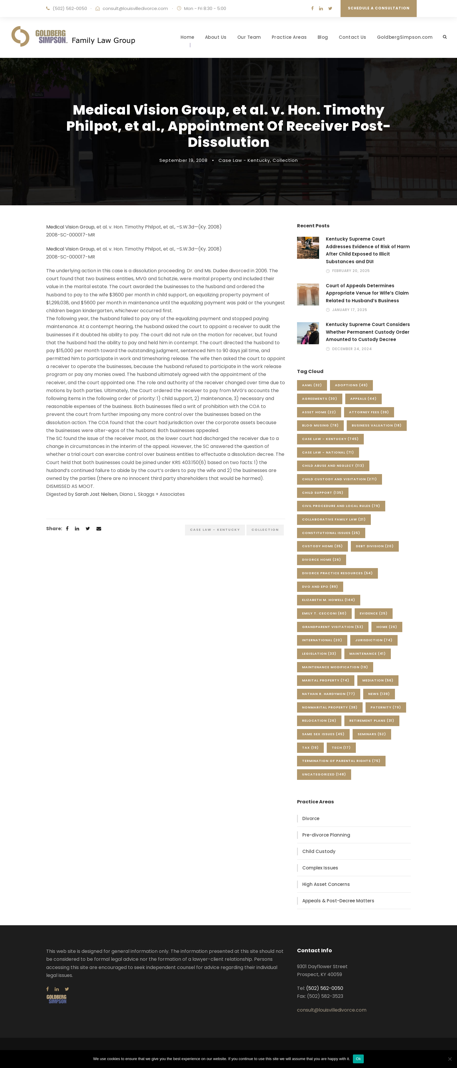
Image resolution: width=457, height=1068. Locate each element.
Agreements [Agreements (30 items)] (319, 398)
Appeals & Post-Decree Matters (338, 901)
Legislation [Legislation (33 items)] (319, 653)
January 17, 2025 (349, 309)
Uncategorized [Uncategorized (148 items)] (324, 774)
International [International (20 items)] (322, 640)
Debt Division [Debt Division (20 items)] (375, 546)
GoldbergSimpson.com (405, 37)
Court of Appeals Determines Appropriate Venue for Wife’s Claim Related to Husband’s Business (367, 293)
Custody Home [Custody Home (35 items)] (322, 546)
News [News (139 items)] (379, 693)
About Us (216, 37)
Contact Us (352, 37)
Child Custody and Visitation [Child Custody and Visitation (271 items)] (339, 479)
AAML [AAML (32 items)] (312, 385)
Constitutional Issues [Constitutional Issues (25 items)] (331, 532)
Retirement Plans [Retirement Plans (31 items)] (371, 720)
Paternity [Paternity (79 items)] (386, 707)
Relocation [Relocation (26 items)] (319, 720)
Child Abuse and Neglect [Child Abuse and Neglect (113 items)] (333, 465)
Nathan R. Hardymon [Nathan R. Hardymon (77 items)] (328, 693)
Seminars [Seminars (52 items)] (372, 734)
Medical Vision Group (70, 227)
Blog (323, 37)
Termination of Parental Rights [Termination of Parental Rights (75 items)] (341, 760)
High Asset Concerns (326, 884)
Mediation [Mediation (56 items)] (377, 680)
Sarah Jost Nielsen (96, 494)
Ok (358, 1059)
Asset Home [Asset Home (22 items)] (319, 412)
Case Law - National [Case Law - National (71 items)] (328, 452)
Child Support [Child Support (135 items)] (322, 492)
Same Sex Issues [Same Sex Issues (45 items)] (323, 734)
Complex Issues (320, 868)
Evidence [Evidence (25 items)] (374, 613)
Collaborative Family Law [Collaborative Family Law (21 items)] (334, 519)
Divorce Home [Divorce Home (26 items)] (321, 559)
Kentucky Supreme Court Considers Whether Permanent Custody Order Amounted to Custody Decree (368, 331)
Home (187, 37)
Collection (285, 160)
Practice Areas (289, 37)
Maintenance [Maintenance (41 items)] (367, 653)
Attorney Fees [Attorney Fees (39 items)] (369, 412)
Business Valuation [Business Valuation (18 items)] (377, 425)
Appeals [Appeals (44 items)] (363, 398)
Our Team (249, 37)
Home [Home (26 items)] (386, 626)
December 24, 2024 (352, 348)
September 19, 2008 (183, 160)
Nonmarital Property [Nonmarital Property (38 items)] (330, 707)
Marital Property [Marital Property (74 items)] (325, 680)
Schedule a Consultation (379, 8)
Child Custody (319, 851)
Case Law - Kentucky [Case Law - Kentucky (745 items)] (330, 438)
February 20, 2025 (351, 270)
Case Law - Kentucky (244, 160)
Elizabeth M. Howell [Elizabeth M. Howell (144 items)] (328, 599)
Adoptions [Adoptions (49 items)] (351, 385)
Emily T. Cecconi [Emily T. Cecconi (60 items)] (324, 613)
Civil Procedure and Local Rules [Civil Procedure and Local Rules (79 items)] (341, 505)
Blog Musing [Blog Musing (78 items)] (320, 425)
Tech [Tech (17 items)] (341, 747)
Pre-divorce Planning (326, 835)
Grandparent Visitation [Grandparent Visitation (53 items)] (332, 626)
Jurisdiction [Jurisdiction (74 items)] (374, 640)
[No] (450, 1059)
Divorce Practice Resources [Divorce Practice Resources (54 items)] (337, 573)
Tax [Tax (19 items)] (310, 747)
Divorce (310, 818)
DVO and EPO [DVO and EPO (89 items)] (320, 586)
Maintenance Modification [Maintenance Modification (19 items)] (335, 667)
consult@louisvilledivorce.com (135, 8)
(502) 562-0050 (70, 8)
